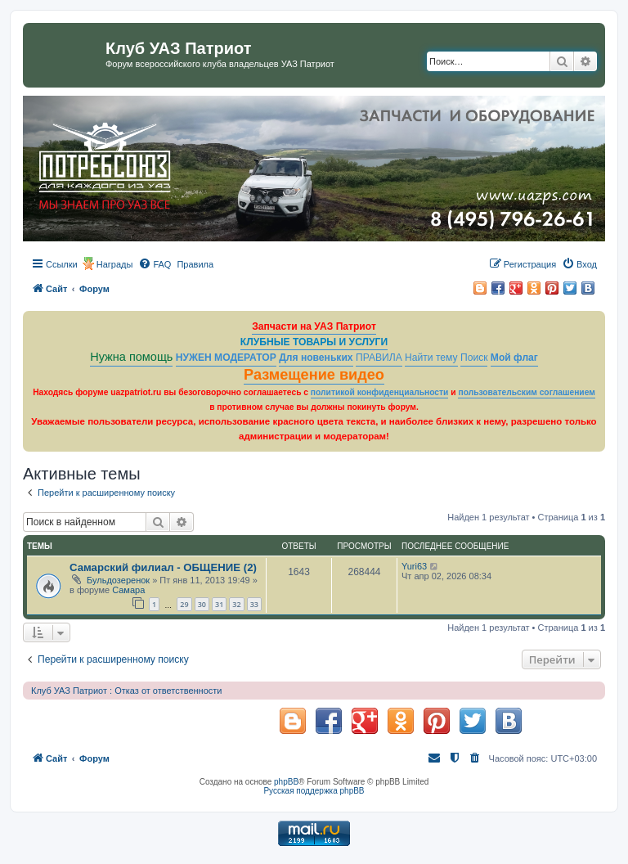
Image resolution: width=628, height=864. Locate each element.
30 (202, 604)
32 (236, 604)
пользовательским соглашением (526, 392)
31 (219, 604)
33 (254, 604)
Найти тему (431, 357)
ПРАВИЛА (379, 357)
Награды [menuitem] (114, 264)
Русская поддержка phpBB (313, 790)
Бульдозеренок (118, 580)
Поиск (474, 357)
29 (184, 604)
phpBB (286, 781)
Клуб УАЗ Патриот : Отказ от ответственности (126, 690)
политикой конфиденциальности (380, 392)
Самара (128, 590)
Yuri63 (414, 566)
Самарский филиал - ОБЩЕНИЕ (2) (163, 567)
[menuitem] (154, 264)
